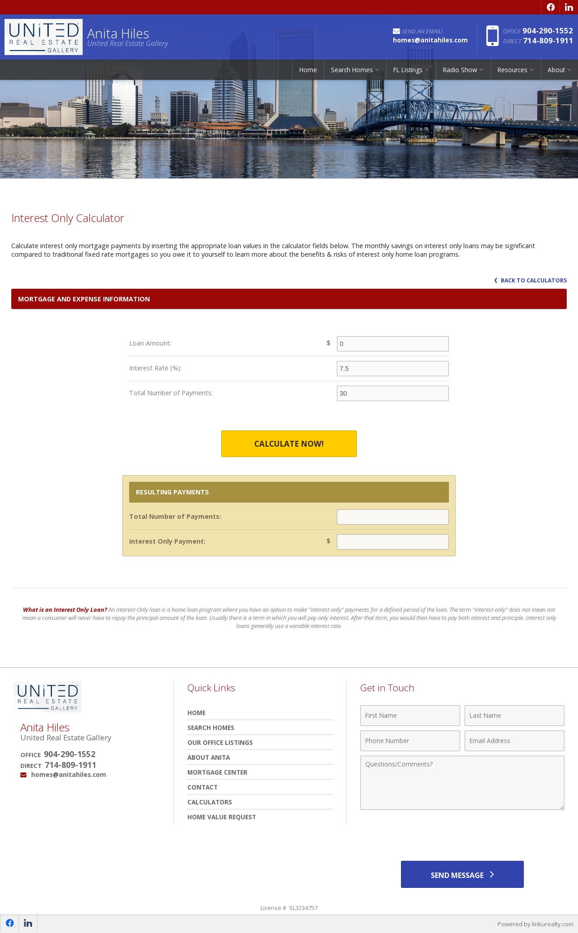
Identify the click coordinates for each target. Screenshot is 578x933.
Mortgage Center (217, 772)
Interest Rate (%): (155, 368)
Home (308, 69)
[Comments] (462, 783)
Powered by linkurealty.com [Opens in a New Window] (535, 924)
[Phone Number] (410, 740)
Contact (202, 787)
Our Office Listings (220, 742)
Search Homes (352, 69)
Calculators (209, 802)
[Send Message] (462, 874)
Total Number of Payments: (171, 392)
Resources (512, 69)
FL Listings (408, 69)
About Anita (208, 757)
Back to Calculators (530, 280)
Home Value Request (221, 817)
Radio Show (460, 69)
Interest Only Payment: (167, 541)
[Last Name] (514, 715)
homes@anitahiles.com (68, 774)
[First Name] (410, 715)
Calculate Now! (289, 444)
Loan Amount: (150, 343)
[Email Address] (514, 740)
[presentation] (462, 836)
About (556, 69)
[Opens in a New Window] (550, 7)
